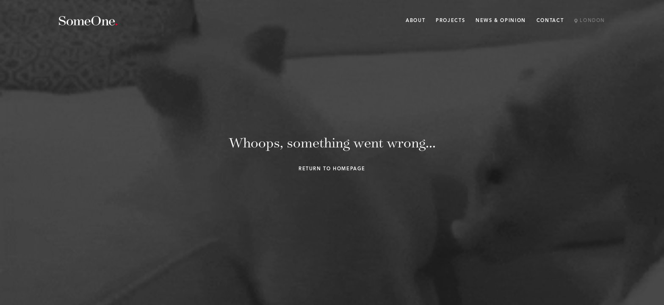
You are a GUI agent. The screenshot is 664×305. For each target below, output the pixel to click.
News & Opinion (501, 21)
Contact (550, 21)
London (589, 21)
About (415, 21)
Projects (450, 21)
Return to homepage (332, 169)
